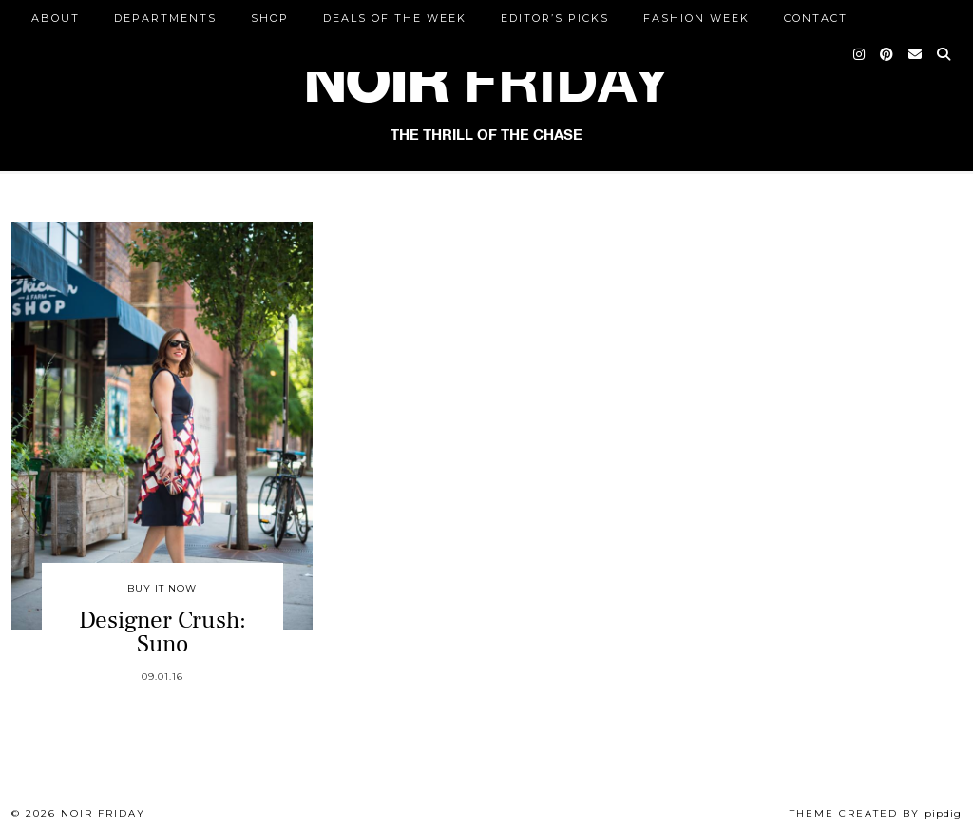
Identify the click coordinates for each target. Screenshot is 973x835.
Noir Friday (103, 813)
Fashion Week (696, 18)
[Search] (944, 54)
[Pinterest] (887, 54)
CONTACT (816, 18)
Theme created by (876, 813)
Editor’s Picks (555, 18)
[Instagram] (860, 54)
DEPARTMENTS (165, 18)
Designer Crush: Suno (162, 632)
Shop (270, 18)
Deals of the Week (395, 18)
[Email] (916, 54)
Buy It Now (162, 588)
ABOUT (55, 18)
